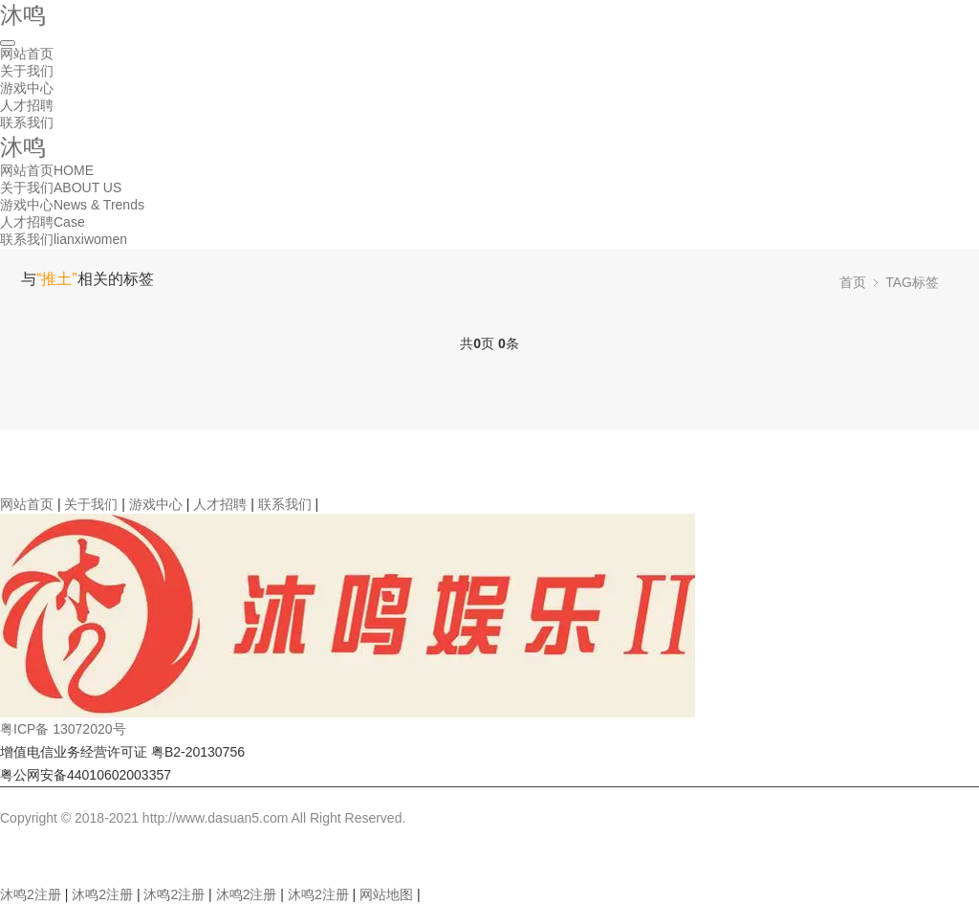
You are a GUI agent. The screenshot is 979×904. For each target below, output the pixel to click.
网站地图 (386, 894)
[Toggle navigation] (7, 43)
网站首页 (27, 53)
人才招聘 (27, 105)
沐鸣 (23, 15)
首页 (852, 282)
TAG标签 (912, 282)
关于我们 (27, 70)
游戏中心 (27, 88)
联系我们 (27, 122)
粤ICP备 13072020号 (63, 729)
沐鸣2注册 (30, 894)
